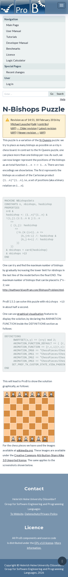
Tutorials (11, 36)
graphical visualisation (30, 311)
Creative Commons (25, 453)
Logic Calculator (15, 60)
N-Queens (45, 140)
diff (13, 128)
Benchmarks (13, 48)
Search (60, 93)
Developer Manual (17, 42)
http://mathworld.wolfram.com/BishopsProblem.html (33, 288)
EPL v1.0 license (43, 540)
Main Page (12, 25)
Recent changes (15, 72)
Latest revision (47, 128)
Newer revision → (28, 132)
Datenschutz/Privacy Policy (41, 511)
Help (62, 99)
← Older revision (27, 128)
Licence (10, 54)
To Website (17, 511)
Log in (9, 84)
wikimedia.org (25, 448)
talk (34, 124)
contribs (43, 124)
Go (51, 93)
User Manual (13, 31)
